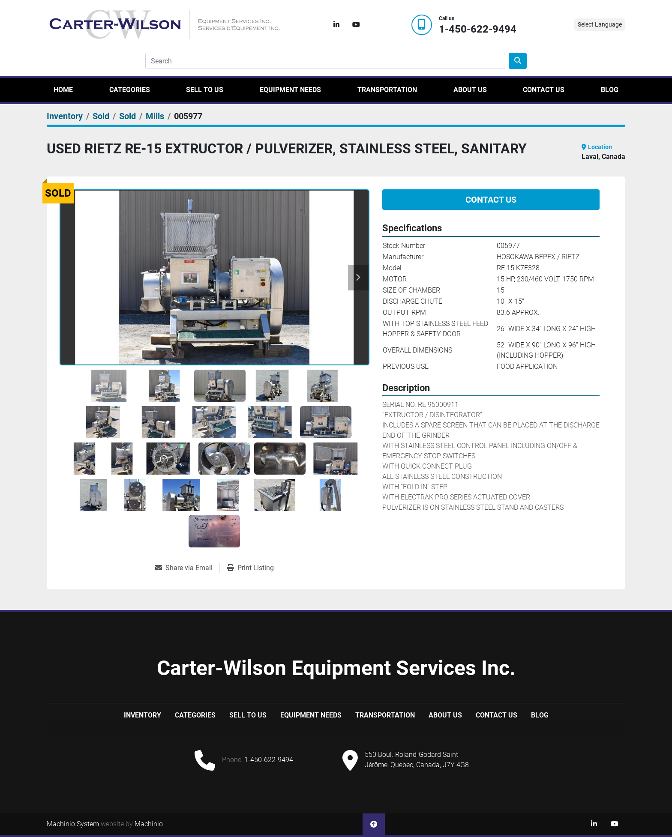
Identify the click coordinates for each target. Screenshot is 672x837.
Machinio (149, 824)
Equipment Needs (290, 90)
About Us (470, 90)
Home (63, 90)
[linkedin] (336, 25)
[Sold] (101, 116)
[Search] (325, 61)
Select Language (600, 24)
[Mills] (155, 116)
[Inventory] (65, 116)
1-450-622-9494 (477, 29)
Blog (609, 90)
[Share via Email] (187, 568)
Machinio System (73, 824)
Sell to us (204, 90)
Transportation (387, 90)
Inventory (142, 715)
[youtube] (356, 25)
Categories (129, 90)
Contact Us (543, 90)
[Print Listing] (250, 568)
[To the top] (374, 824)
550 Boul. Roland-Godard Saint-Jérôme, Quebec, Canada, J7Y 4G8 (417, 759)
